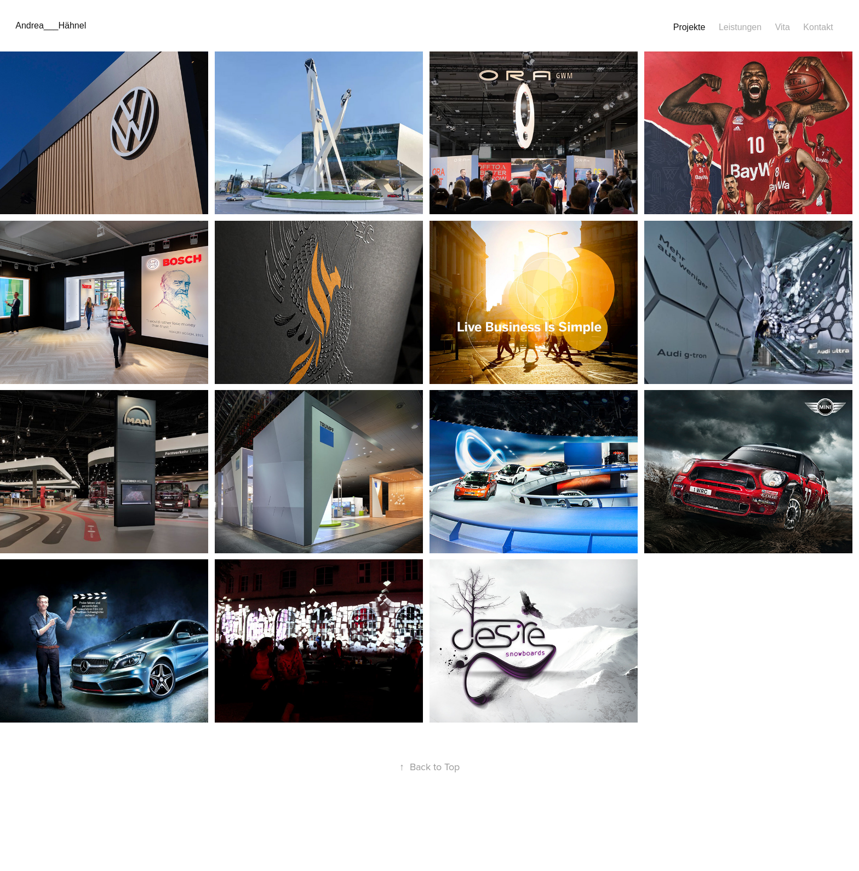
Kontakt (818, 27)
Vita (782, 27)
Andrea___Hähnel (50, 25)
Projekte (689, 27)
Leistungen (740, 27)
